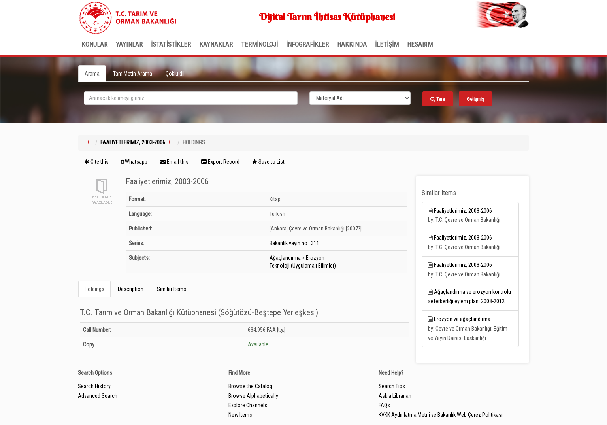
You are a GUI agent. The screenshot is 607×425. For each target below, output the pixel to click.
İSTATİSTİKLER (171, 44)
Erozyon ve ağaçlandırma (462, 319)
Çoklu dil (175, 73)
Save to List (268, 162)
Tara (437, 99)
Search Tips (392, 386)
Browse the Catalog (250, 386)
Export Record (220, 162)
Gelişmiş (475, 99)
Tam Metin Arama (132, 73)
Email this (174, 162)
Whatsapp (134, 162)
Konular (94, 44)
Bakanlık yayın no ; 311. (295, 243)
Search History (94, 386)
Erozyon (315, 258)
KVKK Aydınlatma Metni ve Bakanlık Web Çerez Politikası (441, 415)
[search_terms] (191, 98)
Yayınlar (129, 44)
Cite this (96, 162)
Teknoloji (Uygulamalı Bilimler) (303, 266)
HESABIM (420, 44)
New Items (240, 415)
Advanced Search (97, 396)
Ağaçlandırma (285, 258)
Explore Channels (247, 405)
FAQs (384, 405)
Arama (92, 73)
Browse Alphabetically (253, 396)
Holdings (94, 289)
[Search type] (360, 98)
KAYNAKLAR (216, 44)
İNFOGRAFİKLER (307, 44)
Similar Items (171, 289)
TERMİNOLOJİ (259, 44)
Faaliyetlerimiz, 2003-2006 (132, 142)
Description (130, 289)
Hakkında (352, 44)
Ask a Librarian (395, 396)
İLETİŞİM (387, 44)
